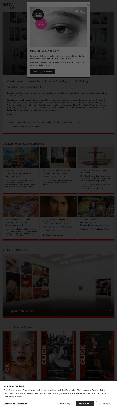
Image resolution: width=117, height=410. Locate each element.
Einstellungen (105, 403)
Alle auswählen (85, 403)
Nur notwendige (64, 403)
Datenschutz (9, 403)
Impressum (22, 403)
